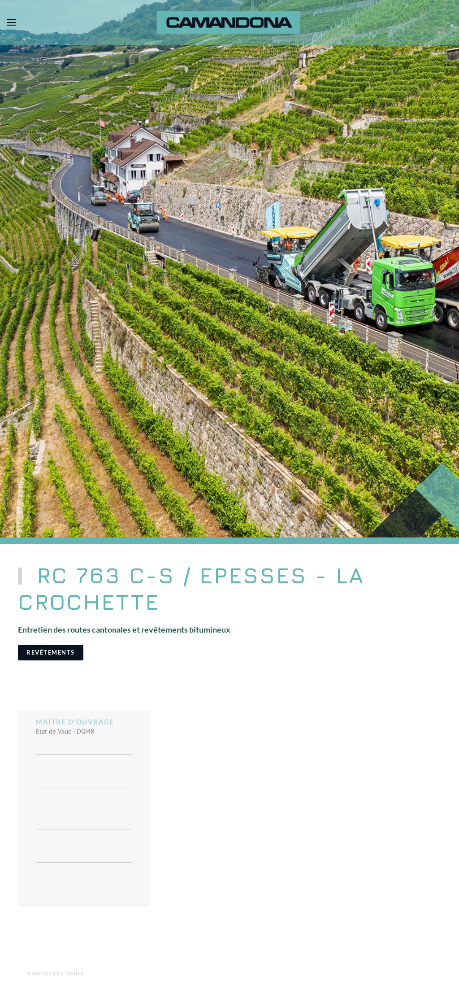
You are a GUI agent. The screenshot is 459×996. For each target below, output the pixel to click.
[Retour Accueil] (230, 22)
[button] (11, 22)
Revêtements (50, 652)
